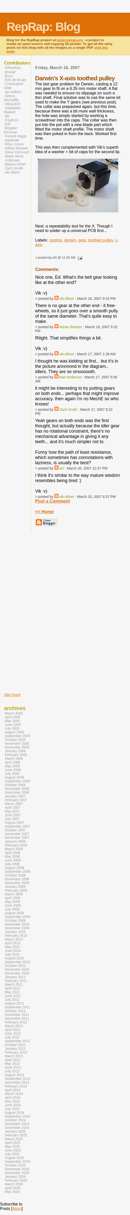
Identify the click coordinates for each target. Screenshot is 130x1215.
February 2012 (16, 1022)
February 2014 (16, 1086)
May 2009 (12, 902)
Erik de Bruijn (15, 80)
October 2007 (15, 830)
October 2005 (15, 740)
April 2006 (12, 762)
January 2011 (15, 977)
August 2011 (14, 1003)
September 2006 (17, 781)
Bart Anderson (70, 377)
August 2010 (14, 958)
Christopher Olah (14, 86)
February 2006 (16, 755)
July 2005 (12, 728)
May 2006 (12, 766)
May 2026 (12, 1192)
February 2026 (16, 1180)
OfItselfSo (13, 68)
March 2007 (14, 804)
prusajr (10, 72)
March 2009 (14, 894)
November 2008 (17, 879)
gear (82, 240)
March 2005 (14, 713)
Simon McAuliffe (11, 98)
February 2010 (16, 936)
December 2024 (17, 1128)
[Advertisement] (19, 608)
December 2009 (17, 928)
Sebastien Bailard (12, 110)
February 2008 (16, 845)
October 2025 (15, 1165)
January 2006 (15, 751)
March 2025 (14, 1139)
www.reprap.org (70, 40)
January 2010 (15, 932)
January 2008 (15, 841)
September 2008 (17, 872)
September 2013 (17, 1079)
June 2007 (13, 815)
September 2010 (17, 962)
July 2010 (12, 954)
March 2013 (14, 1056)
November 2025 (17, 1169)
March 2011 (14, 985)
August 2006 (14, 777)
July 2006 (12, 774)
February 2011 (16, 981)
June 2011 (13, 996)
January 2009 (15, 887)
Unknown (12, 160)
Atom (17, 1208)
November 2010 (17, 969)
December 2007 (17, 838)
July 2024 (12, 1109)
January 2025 (15, 1131)
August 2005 (14, 732)
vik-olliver (66, 299)
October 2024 (15, 1120)
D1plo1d (11, 120)
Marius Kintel (15, 164)
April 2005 (12, 717)
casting (55, 240)
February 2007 (16, 800)
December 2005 (17, 747)
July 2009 (12, 909)
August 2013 (14, 1075)
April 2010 (12, 943)
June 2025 (13, 1150)
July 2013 (12, 1071)
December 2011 (17, 1018)
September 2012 (17, 1041)
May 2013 (12, 1064)
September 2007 (17, 826)
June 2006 (13, 770)
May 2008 (12, 856)
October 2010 (15, 966)
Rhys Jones (14, 144)
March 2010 (14, 939)
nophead (12, 140)
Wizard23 (12, 104)
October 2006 (15, 785)
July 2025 (12, 1154)
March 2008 (14, 849)
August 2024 (14, 1113)
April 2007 (12, 807)
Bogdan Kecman (10, 130)
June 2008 (13, 860)
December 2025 (17, 1173)
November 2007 (17, 834)
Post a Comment (52, 501)
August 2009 (14, 913)
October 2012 (15, 1045)
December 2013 (17, 1082)
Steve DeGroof (17, 152)
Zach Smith (68, 410)
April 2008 (12, 853)
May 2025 (12, 1146)
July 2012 (12, 1037)
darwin (70, 240)
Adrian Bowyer (70, 327)
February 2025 (16, 1135)
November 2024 (17, 1124)
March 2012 (14, 1026)
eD (61, 468)
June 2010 (13, 951)
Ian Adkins (13, 92)
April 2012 (12, 1030)
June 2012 (13, 1033)
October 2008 (15, 875)
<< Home (44, 511)
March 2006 (14, 759)
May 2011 (12, 992)
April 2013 (12, 1060)
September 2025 (17, 1162)
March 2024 (14, 1094)
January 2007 (15, 796)
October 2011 (15, 1011)
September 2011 (17, 1007)
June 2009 (13, 905)
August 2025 (14, 1158)
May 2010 (12, 947)
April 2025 (12, 1143)
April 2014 (12, 1090)
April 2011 (12, 988)
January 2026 (15, 1177)
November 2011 (17, 1015)
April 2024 (12, 1098)
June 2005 (13, 725)
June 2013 (13, 1067)
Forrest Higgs (16, 136)
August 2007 (14, 823)
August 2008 (14, 868)
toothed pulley (100, 240)
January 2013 (15, 1049)
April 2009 (12, 898)
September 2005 (17, 736)
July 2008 (12, 864)
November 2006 (17, 789)
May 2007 (12, 811)
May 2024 (12, 1101)
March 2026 (14, 1184)
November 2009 (17, 924)
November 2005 (17, 743)
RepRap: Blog (43, 26)
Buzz (9, 76)
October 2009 (15, 920)
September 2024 (17, 1116)
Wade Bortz (14, 156)
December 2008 (17, 883)
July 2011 (12, 1000)
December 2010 (17, 973)
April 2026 (12, 1188)
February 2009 (16, 890)
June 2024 (13, 1105)
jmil (7, 124)
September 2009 (17, 917)
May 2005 (12, 721)
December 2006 (17, 792)
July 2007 (12, 819)
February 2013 (16, 1052)
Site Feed (12, 694)
